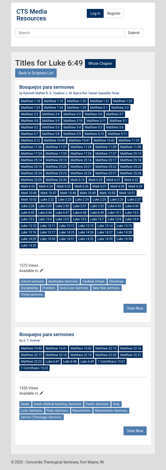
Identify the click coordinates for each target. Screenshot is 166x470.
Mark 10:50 (107, 193)
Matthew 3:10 (73, 121)
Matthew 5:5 (93, 127)
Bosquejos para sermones (46, 87)
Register (113, 13)
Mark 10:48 (68, 193)
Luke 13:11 (47, 226)
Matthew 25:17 (105, 160)
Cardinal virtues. (93, 281)
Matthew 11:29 (105, 147)
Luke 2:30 (62, 206)
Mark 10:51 (127, 193)
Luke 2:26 (117, 199)
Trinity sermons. (32, 294)
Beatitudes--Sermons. (64, 281)
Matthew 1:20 (76, 101)
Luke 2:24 (82, 199)
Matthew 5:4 (72, 127)
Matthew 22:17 (31, 355)
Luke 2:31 (79, 206)
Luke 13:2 (131, 213)
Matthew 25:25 (56, 173)
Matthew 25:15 (56, 160)
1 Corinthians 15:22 (34, 368)
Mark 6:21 (113, 180)
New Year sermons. (106, 288)
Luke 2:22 (47, 199)
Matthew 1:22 (122, 101)
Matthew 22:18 (56, 355)
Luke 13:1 (114, 213)
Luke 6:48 (79, 213)
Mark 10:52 (29, 199)
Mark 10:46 (29, 193)
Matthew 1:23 (30, 107)
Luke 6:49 (97, 213)
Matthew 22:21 (130, 355)
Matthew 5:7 (29, 134)
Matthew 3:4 (51, 114)
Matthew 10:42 (104, 140)
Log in (95, 13)
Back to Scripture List (36, 73)
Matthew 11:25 (129, 140)
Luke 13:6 (79, 219)
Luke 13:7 (97, 219)
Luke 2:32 (97, 206)
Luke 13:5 (62, 219)
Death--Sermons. (97, 404)
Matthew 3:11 (96, 121)
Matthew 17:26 (81, 153)
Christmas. (116, 281)
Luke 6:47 (62, 213)
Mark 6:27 (99, 186)
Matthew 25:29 (31, 180)
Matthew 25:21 (81, 167)
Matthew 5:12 (30, 140)
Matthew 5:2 (29, 127)
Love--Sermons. (32, 410)
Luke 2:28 (27, 206)
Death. (25, 404)
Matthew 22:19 (81, 355)
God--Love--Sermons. (74, 288)
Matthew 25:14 (31, 160)
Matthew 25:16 (81, 160)
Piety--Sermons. (58, 410)
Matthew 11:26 (31, 147)
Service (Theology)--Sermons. (41, 417)
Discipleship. (30, 288)
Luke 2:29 (45, 206)
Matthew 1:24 (53, 107)
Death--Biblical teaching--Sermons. (58, 404)
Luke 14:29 (28, 239)
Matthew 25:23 (130, 167)
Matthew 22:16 (130, 348)
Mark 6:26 (81, 186)
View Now (135, 308)
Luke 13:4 (45, 219)
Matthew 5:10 (94, 134)
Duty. (116, 404)
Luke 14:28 (124, 232)
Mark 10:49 (88, 193)
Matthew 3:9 (51, 121)
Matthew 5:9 (72, 134)
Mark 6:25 (64, 186)
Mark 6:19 (77, 180)
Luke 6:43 (114, 206)
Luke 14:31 (66, 239)
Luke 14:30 (47, 239)
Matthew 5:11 (117, 134)
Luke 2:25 (99, 199)
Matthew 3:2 (120, 107)
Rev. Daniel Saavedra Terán (100, 93)
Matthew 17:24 (31, 153)
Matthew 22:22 (31, 361)
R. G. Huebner (56, 93)
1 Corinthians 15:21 (111, 361)
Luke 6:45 (27, 213)
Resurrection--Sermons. (111, 410)
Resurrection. (82, 410)
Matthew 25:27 (105, 173)
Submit (134, 33)
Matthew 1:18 (30, 101)
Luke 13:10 (28, 226)
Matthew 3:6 (93, 114)
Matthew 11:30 (130, 147)
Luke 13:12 (66, 226)
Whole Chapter (100, 63)
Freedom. (49, 288)
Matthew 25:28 (130, 173)
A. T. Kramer (31, 340)
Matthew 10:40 (54, 140)
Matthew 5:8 (51, 134)
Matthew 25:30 (56, 180)
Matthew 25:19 (31, 167)
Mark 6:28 (117, 186)
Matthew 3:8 (29, 121)
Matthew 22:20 (105, 355)
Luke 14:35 (28, 245)
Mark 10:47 (48, 193)
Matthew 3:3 (29, 114)
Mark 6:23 (28, 186)
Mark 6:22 (131, 180)
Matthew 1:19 (53, 101)
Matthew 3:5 (72, 114)
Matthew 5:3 (51, 127)
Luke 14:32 (86, 239)
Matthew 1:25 (76, 107)
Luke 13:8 (114, 219)
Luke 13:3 (27, 219)
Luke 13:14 (105, 226)
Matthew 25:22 (105, 167)
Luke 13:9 (131, 219)
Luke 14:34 (124, 239)
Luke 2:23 (64, 199)
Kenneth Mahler (34, 93)
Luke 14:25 (66, 232)
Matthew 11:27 (56, 147)
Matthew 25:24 (31, 173)
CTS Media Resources (32, 15)
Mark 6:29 (135, 186)
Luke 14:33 (105, 239)
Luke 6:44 (131, 206)
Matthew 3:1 (99, 107)
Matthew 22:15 (105, 348)
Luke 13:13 (86, 226)
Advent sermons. (33, 281)
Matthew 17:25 (56, 153)
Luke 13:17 (47, 232)
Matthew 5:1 (118, 121)
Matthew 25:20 (56, 167)
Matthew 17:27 (105, 153)
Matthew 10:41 (79, 140)
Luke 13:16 (28, 232)
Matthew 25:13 (130, 153)
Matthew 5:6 (115, 127)
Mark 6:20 (95, 180)
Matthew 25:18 (130, 160)
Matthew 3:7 (115, 114)
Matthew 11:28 (81, 147)
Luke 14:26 (86, 232)
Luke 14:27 (105, 232)
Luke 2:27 (134, 199)
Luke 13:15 (124, 226)
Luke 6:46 (45, 213)
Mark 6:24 (46, 186)
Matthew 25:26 (81, 173)
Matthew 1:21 (99, 101)
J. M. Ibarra (74, 93)
